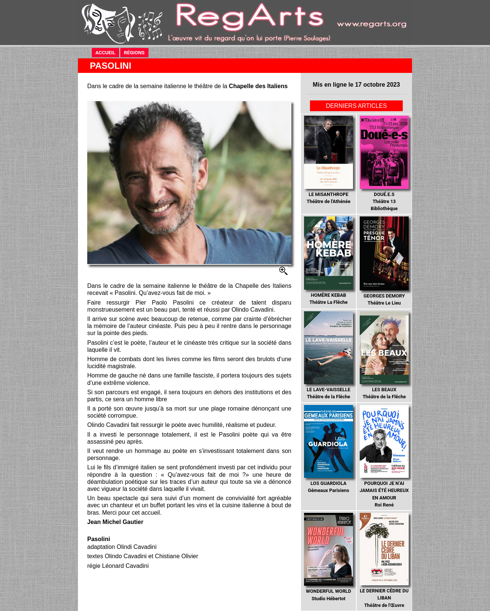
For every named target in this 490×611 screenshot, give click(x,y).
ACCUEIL (105, 52)
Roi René (384, 456)
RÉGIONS (134, 52)
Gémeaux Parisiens (328, 449)
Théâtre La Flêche (328, 260)
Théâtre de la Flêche (328, 355)
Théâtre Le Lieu (384, 261)
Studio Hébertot (328, 557)
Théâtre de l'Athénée (328, 160)
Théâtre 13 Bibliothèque (384, 163)
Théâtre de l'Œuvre (384, 560)
